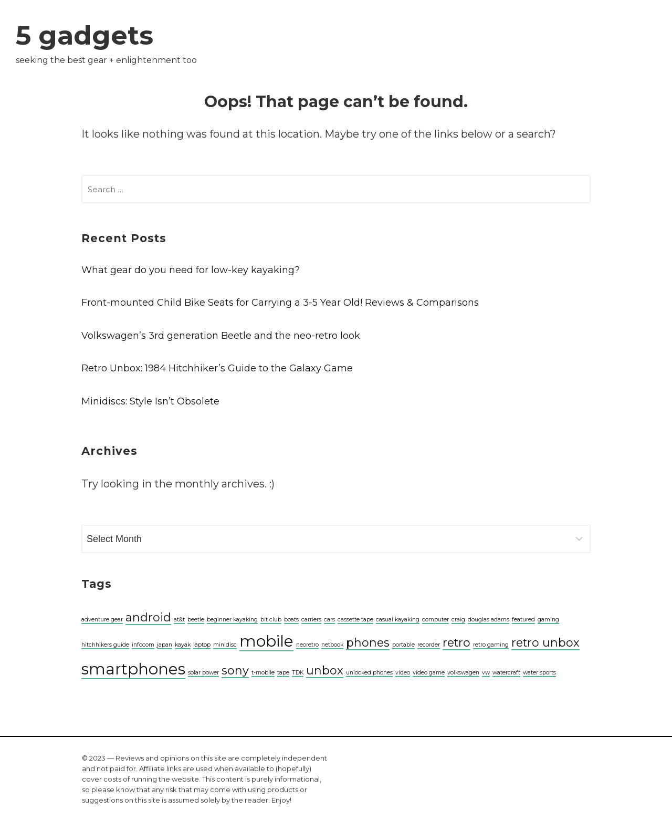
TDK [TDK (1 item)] (297, 672)
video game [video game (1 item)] (429, 672)
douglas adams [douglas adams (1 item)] (488, 619)
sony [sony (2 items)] (235, 670)
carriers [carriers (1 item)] (311, 619)
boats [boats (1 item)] (291, 619)
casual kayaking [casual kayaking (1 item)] (397, 619)
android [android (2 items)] (148, 617)
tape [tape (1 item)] (283, 672)
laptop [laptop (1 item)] (202, 644)
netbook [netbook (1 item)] (332, 644)
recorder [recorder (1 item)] (428, 644)
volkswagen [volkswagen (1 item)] (463, 672)
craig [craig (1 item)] (458, 619)
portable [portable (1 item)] (403, 644)
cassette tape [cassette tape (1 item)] (355, 619)
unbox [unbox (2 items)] (324, 670)
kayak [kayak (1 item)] (183, 644)
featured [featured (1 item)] (523, 619)
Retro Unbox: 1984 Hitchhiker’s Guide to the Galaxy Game (217, 368)
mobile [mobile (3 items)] (266, 641)
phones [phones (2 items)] (368, 642)
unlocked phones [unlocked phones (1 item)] (369, 672)
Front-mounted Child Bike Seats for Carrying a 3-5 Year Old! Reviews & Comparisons (280, 302)
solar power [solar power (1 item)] (203, 672)
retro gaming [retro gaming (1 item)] (491, 644)
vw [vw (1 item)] (486, 672)
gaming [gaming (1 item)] (548, 619)
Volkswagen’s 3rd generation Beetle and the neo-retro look (220, 335)
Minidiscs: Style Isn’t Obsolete (150, 401)
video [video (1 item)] (402, 672)
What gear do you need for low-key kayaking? (190, 270)
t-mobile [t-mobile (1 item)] (263, 672)
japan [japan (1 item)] (164, 644)
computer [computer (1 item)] (435, 619)
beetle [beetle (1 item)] (195, 619)
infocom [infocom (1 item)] (143, 644)
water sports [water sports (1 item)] (539, 672)
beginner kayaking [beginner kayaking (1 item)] (232, 619)
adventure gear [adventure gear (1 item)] (102, 619)
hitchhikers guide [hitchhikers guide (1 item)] (105, 644)
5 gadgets (84, 35)
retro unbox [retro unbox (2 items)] (545, 642)
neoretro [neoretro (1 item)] (307, 644)
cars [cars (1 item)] (329, 619)
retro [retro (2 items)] (456, 642)
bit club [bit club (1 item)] (270, 619)
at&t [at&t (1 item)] (179, 619)
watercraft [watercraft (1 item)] (506, 672)
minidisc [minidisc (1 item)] (225, 644)
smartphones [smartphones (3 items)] (133, 669)
